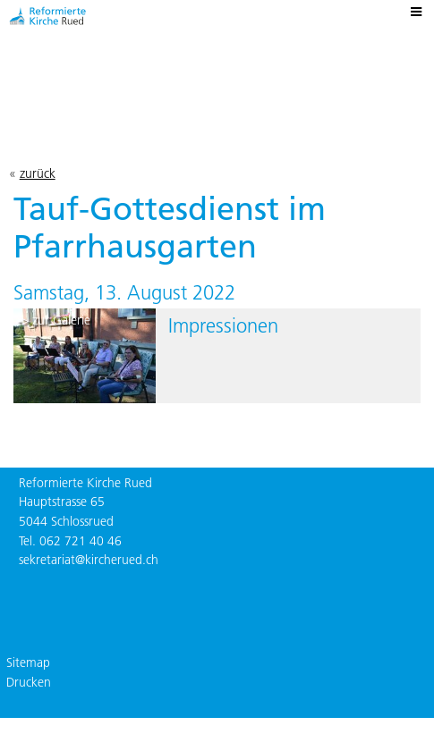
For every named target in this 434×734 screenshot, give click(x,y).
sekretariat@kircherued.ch (88, 560)
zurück (37, 173)
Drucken (28, 682)
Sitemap (28, 662)
